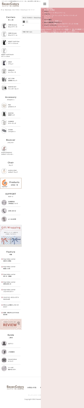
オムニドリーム (60, 13)
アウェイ (47, 18)
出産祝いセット (49, 21)
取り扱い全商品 (49, 10)
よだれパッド (48, 24)
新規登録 (50, 8)
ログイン (44, 8)
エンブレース (48, 17)
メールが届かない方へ (55, 32)
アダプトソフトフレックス (53, 15)
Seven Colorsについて (46, 30)
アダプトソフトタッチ (70, 15)
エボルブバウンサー (51, 26)
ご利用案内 (44, 32)
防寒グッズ (57, 24)
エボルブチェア (63, 26)
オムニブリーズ (49, 13)
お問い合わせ (67, 32)
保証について (68, 30)
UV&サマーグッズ (67, 24)
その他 (76, 24)
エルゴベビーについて (59, 30)
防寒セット (59, 21)
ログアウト (75, 32)
